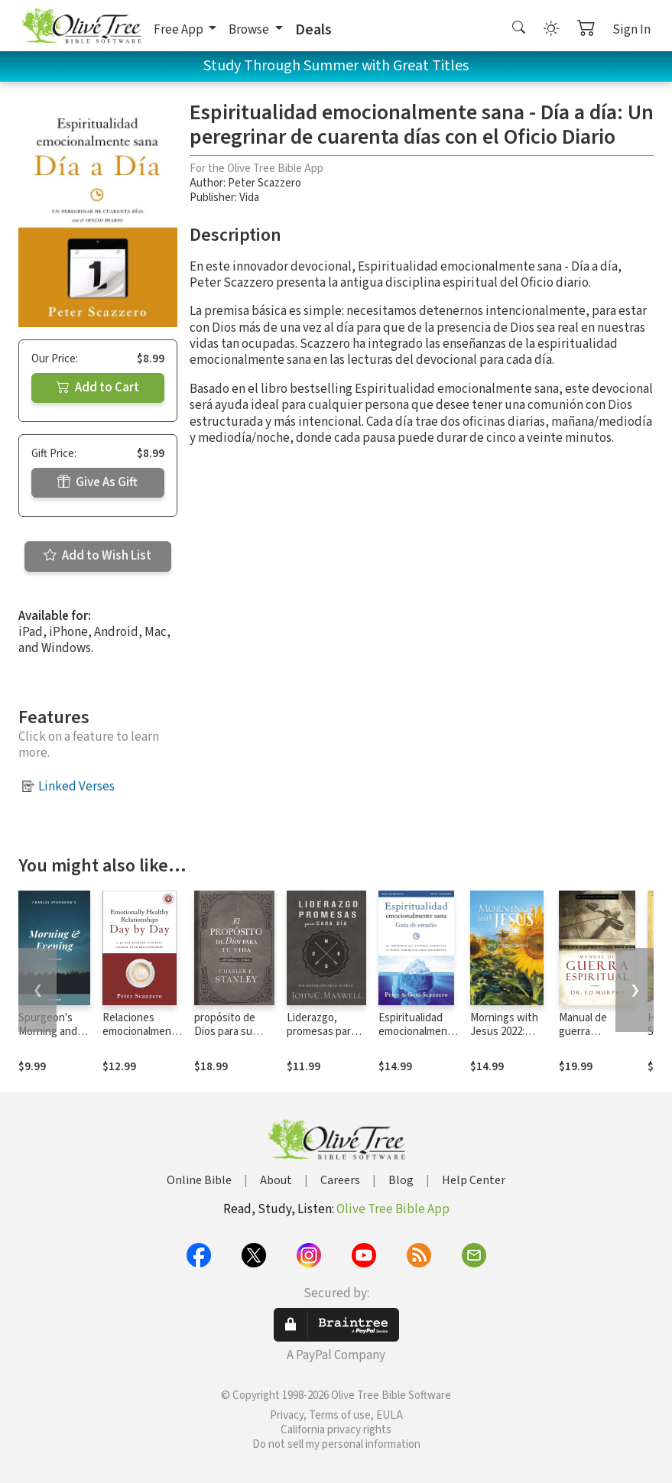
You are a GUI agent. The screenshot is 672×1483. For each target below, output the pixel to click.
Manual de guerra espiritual (583, 1032)
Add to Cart (98, 387)
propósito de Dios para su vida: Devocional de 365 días (232, 1039)
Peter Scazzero (264, 183)
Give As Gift (97, 482)
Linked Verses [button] (76, 786)
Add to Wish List (97, 556)
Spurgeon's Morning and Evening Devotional (47, 1039)
